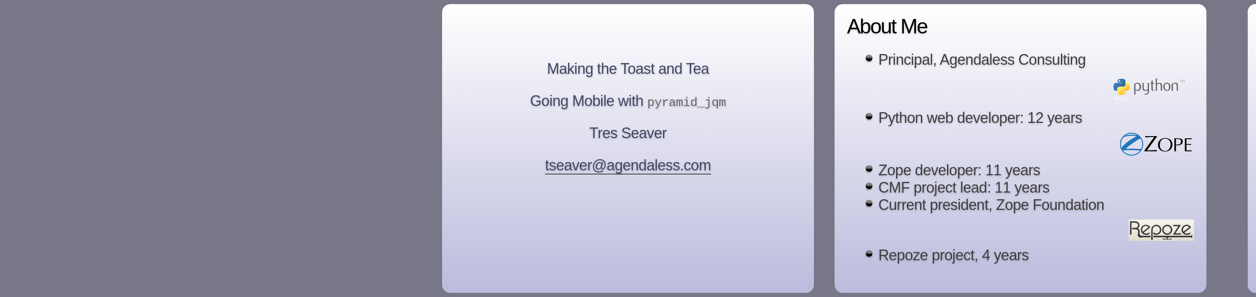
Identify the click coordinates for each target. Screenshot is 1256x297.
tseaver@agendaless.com (628, 166)
